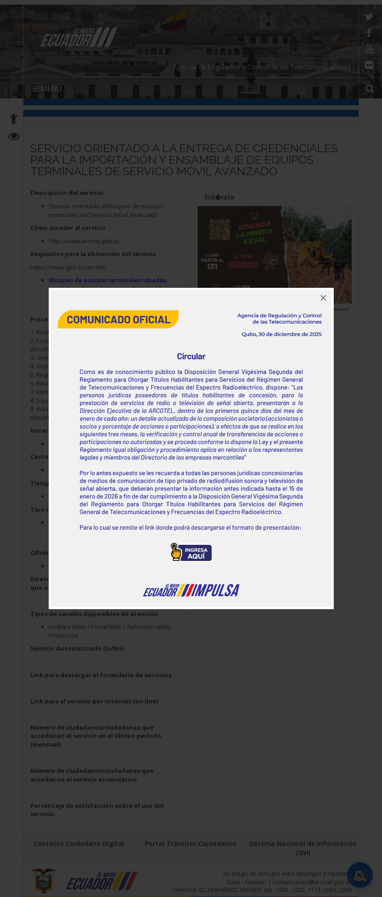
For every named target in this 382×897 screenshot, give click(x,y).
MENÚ (47, 89)
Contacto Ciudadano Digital (79, 843)
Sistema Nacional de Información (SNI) (303, 848)
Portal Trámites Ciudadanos (190, 843)
